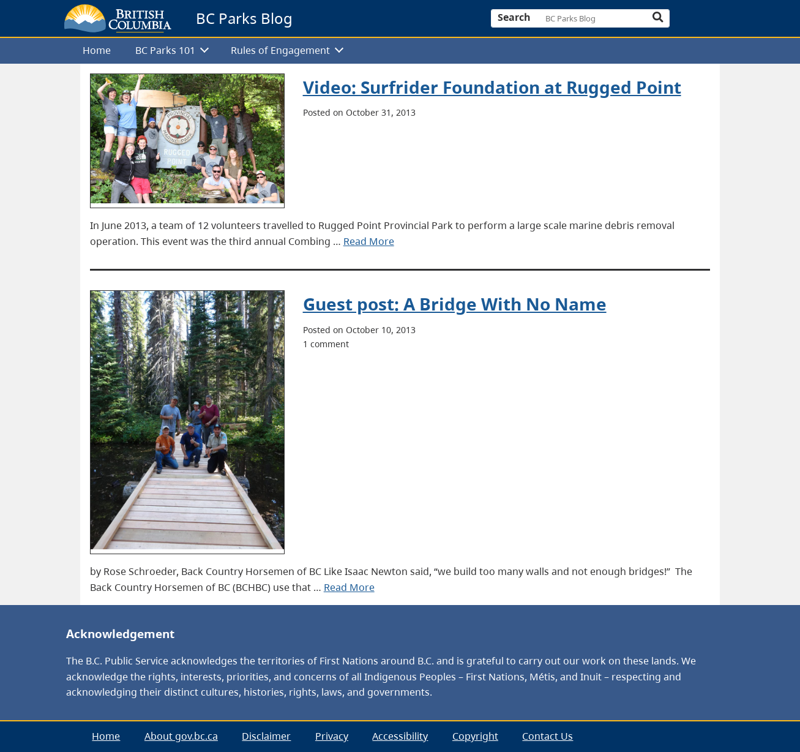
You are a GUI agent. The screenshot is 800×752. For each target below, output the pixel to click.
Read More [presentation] (368, 241)
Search (514, 17)
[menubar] (395, 51)
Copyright (475, 736)
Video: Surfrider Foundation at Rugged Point (492, 87)
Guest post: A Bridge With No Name (455, 303)
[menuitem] (97, 51)
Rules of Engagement (280, 50)
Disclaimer (266, 736)
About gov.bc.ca (181, 736)
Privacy (331, 736)
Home (97, 50)
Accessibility (400, 736)
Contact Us (547, 736)
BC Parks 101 (165, 50)
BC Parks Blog (244, 18)
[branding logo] (117, 18)
